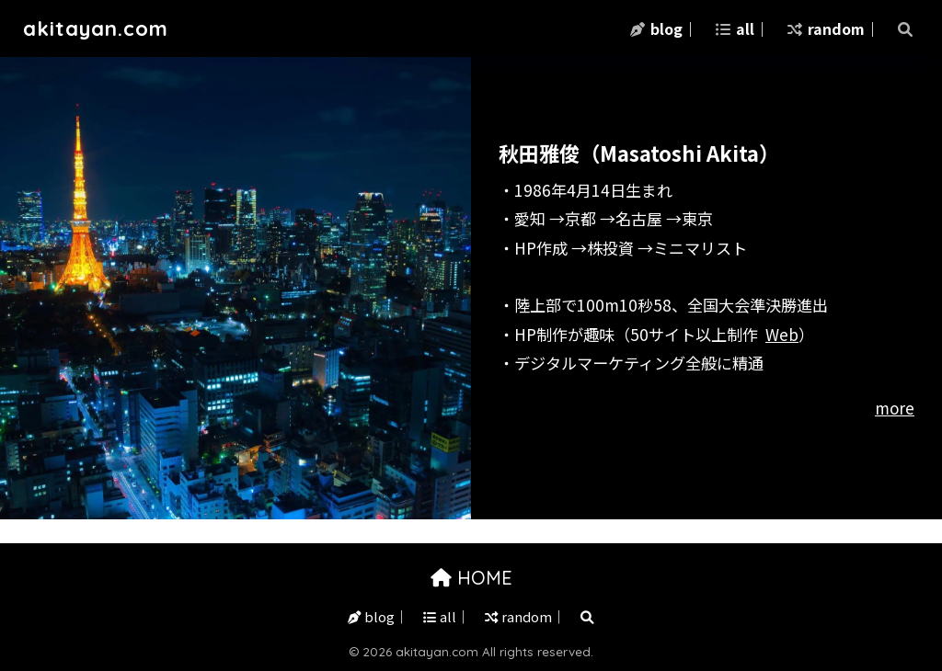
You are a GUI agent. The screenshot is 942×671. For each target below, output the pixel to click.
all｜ (742, 28)
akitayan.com (97, 28)
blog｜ (663, 28)
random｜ (833, 28)
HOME (471, 577)
